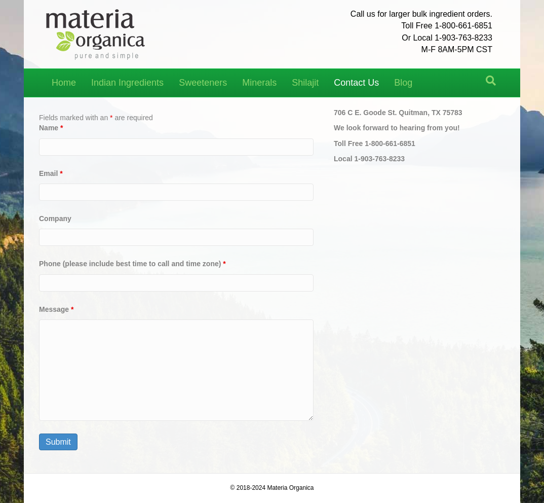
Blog (403, 83)
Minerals (259, 83)
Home (64, 83)
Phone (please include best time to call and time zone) (132, 264)
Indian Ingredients (127, 83)
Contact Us (356, 83)
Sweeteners (203, 83)
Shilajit (305, 83)
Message (56, 309)
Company (55, 218)
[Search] (491, 80)
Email (51, 173)
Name (51, 128)
